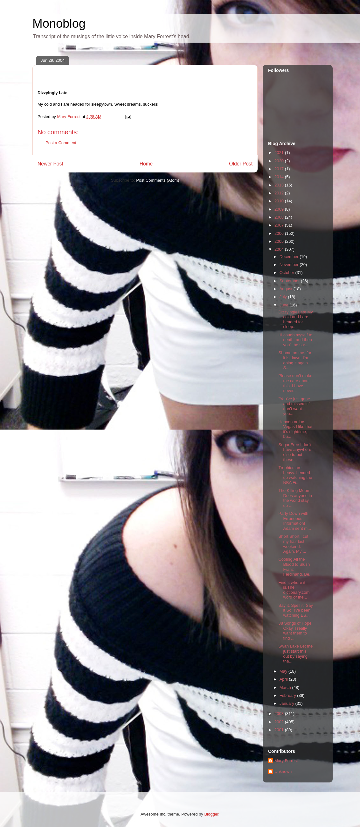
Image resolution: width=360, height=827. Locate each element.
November (290, 264)
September (290, 280)
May (284, 671)
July (284, 296)
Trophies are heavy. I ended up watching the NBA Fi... (295, 475)
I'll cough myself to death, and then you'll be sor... (295, 340)
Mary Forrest (286, 760)
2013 (279, 185)
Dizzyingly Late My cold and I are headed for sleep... (295, 319)
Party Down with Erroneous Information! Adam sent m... (294, 521)
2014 (279, 176)
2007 (279, 225)
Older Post (241, 163)
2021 (279, 152)
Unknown (283, 771)
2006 (279, 233)
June (285, 305)
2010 (279, 201)
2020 (279, 160)
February (288, 695)
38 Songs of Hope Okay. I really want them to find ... (294, 631)
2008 (279, 217)
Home (146, 163)
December (290, 256)
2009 (279, 209)
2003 (279, 713)
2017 (279, 168)
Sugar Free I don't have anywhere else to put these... (294, 452)
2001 (279, 729)
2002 (279, 721)
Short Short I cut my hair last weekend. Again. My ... (293, 544)
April (284, 679)
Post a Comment (60, 142)
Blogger (211, 814)
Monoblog (59, 23)
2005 (279, 241)
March (286, 687)
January (287, 703)
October (287, 272)
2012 (279, 193)
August (287, 288)
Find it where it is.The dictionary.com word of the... (293, 590)
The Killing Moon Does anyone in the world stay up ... (295, 498)
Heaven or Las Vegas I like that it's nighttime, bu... (295, 429)
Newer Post (50, 163)
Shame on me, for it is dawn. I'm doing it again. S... (294, 360)
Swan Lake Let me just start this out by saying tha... (295, 653)
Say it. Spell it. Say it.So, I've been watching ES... (295, 610)
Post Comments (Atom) (157, 180)
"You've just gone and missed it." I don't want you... (295, 406)
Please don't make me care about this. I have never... (295, 383)
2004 (279, 249)
